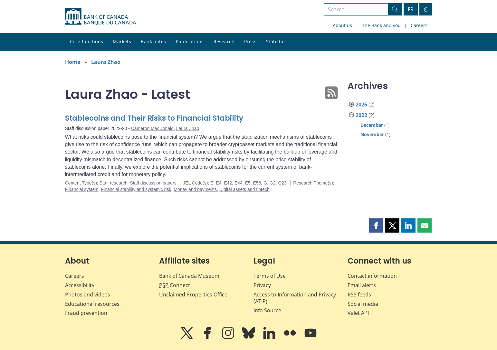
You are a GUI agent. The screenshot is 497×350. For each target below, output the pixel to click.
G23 (282, 182)
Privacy (262, 285)
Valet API (358, 312)
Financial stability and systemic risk (136, 189)
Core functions (86, 41)
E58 (257, 182)
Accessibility (79, 285)
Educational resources (92, 303)
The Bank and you (381, 25)
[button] (376, 225)
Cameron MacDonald (152, 128)
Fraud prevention (86, 312)
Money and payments (195, 189)
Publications (190, 41)
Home (72, 61)
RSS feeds (359, 294)
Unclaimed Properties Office (193, 294)
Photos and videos (87, 294)
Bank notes (153, 41)
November (372, 134)
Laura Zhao (105, 61)
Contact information (372, 275)
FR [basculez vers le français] (411, 9)
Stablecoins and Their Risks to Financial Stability (154, 118)
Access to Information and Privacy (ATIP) (294, 298)
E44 (238, 182)
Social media (363, 303)
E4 (218, 182)
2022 (361, 115)
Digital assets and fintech (244, 189)
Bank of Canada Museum (189, 275)
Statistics (276, 41)
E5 (248, 182)
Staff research (114, 182)
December (371, 125)
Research (224, 41)
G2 (273, 182)
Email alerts (362, 285)
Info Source (267, 310)
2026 (361, 104)
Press (250, 41)
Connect (174, 285)
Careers (419, 25)
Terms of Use (269, 275)
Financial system (82, 189)
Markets (122, 41)
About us (342, 25)
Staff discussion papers (153, 182)
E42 (228, 182)
